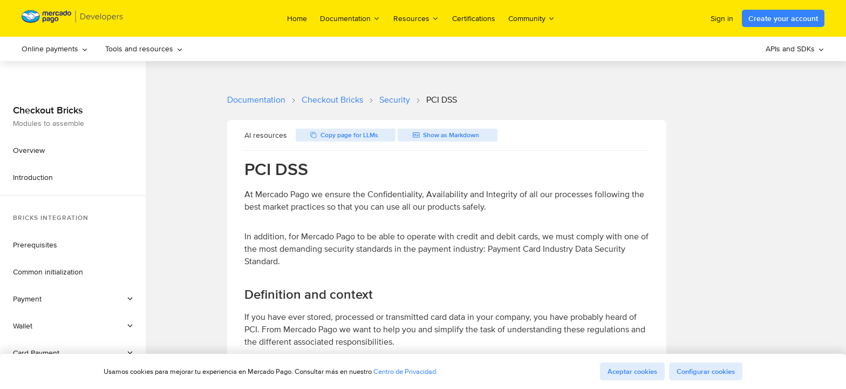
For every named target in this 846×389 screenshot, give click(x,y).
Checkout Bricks (332, 99)
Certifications (473, 18)
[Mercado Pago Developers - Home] (73, 18)
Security (394, 99)
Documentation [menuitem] (350, 18)
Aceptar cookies (632, 371)
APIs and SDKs (795, 48)
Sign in (722, 18)
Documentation (256, 99)
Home (297, 18)
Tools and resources (144, 48)
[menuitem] (55, 49)
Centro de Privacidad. (405, 371)
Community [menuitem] (531, 18)
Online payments (55, 48)
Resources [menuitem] (416, 18)
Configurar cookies (706, 371)
